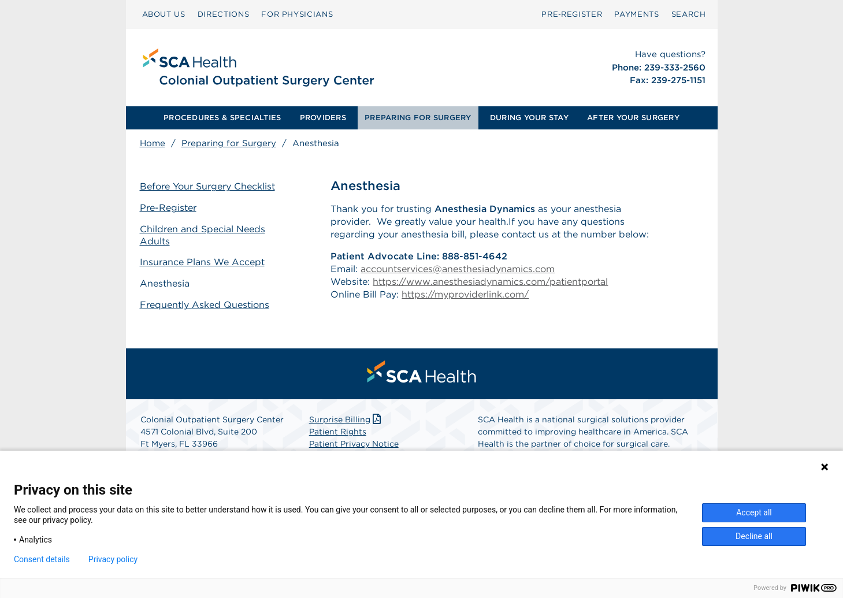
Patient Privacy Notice (354, 443)
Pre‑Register (571, 14)
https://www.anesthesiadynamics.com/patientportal (490, 281)
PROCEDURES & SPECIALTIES (222, 117)
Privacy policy (113, 559)
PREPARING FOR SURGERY (418, 117)
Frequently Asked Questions (204, 304)
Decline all (754, 536)
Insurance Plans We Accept (202, 262)
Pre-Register (168, 207)
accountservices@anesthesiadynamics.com (458, 268)
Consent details (42, 559)
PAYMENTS (636, 14)
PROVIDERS (323, 117)
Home (152, 143)
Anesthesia (165, 283)
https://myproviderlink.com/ (465, 294)
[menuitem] (164, 14)
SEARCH (688, 14)
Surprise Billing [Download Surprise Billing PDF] (346, 419)
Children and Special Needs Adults (202, 235)
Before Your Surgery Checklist (207, 186)
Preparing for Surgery (228, 143)
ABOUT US (163, 14)
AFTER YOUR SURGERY (633, 117)
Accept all (754, 512)
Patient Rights (337, 431)
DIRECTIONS (224, 14)
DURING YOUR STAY (529, 117)
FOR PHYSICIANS (297, 14)
